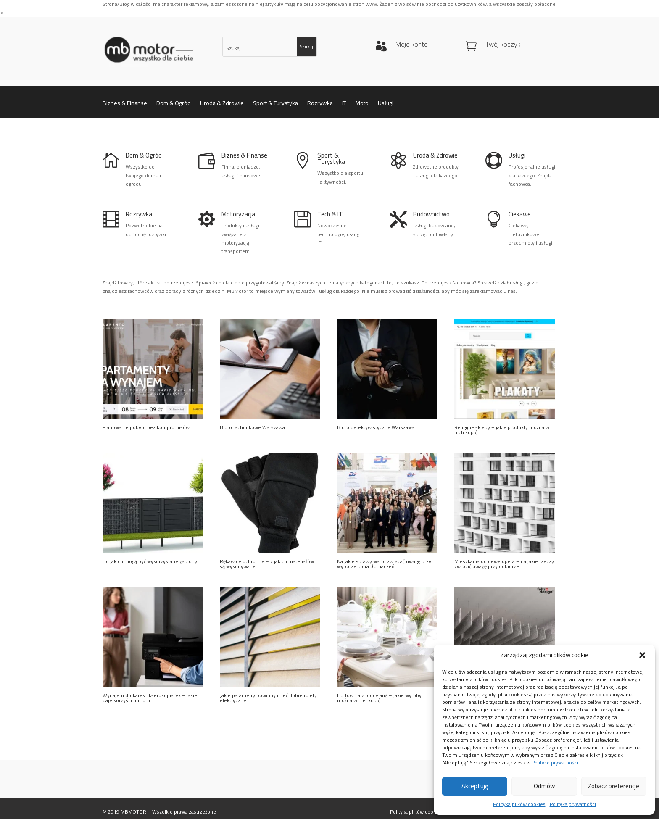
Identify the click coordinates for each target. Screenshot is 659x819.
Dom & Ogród (173, 104)
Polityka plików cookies (519, 804)
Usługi (385, 104)
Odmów (544, 786)
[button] (642, 655)
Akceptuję (474, 786)
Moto (362, 104)
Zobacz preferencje (613, 786)
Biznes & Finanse (125, 104)
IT (344, 104)
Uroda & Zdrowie (222, 104)
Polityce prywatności (555, 762)
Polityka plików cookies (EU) (421, 811)
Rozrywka (320, 104)
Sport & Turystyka (275, 104)
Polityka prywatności (573, 804)
